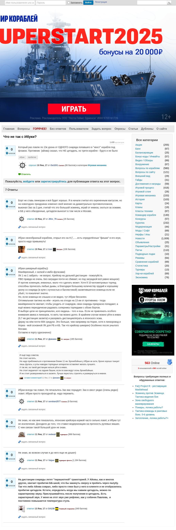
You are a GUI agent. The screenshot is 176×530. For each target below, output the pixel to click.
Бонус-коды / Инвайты (147, 156)
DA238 (51, 508)
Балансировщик (144, 152)
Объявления (142, 242)
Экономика (141, 277)
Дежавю (52, 339)
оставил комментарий (33, 378)
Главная (8, 128)
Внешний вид (142, 176)
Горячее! (40, 128)
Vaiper (51, 460)
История (140, 199)
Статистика (141, 265)
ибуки (22, 157)
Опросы (119, 128)
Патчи (138, 250)
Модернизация (143, 226)
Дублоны (147, 128)
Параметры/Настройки (147, 246)
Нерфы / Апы (142, 234)
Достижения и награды (148, 183)
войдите (28, 181)
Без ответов (58, 128)
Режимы (139, 258)
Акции (138, 144)
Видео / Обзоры (144, 160)
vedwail (52, 434)
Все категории (147, 140)
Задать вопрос (101, 128)
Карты (138, 203)
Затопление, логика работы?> (151, 418)
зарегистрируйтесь (54, 181)
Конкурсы (140, 219)
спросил (33, 165)
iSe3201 (54, 165)
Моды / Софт (142, 230)
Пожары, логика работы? (149, 407)
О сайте (161, 128)
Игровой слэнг (143, 191)
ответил (31, 219)
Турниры (140, 269)
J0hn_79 (52, 219)
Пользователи (78, 128)
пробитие (32, 157)
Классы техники (144, 211)
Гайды (138, 180)
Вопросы (24, 128)
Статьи (133, 128)
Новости (140, 238)
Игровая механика (145, 195)
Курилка (139, 222)
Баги (137, 148)
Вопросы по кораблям (147, 168)
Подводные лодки (145, 254)
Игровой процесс (144, 187)
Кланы (139, 207)
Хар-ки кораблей (144, 273)
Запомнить (77, 3)
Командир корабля (145, 215)
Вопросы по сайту (145, 172)
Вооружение (142, 164)
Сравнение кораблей (147, 261)
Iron (50, 249)
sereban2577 (54, 401)
